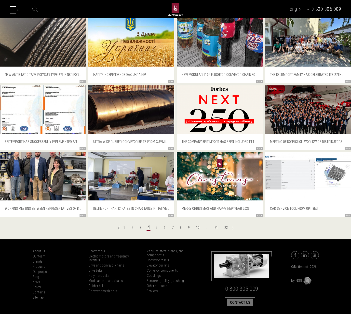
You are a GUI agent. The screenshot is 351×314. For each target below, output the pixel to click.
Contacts (39, 292)
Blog (36, 277)
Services (152, 291)
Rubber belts (97, 286)
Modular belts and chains (106, 281)
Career (37, 287)
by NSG (301, 280)
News (36, 282)
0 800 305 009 (326, 9)
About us (39, 251)
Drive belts (96, 270)
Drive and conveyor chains (106, 265)
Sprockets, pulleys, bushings (166, 281)
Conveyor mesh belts (103, 291)
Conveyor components (162, 270)
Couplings (154, 276)
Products (39, 266)
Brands (37, 261)
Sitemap (38, 297)
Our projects (41, 272)
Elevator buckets (158, 265)
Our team (39, 256)
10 (198, 228)
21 (216, 228)
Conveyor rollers (158, 260)
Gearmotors (97, 251)
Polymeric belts (99, 276)
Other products (157, 286)
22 (226, 228)
